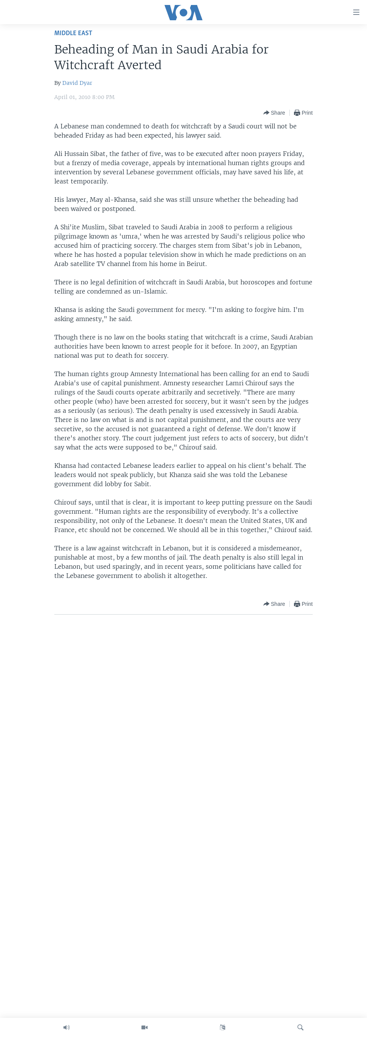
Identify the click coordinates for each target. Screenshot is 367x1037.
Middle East (73, 33)
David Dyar (77, 83)
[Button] (274, 112)
